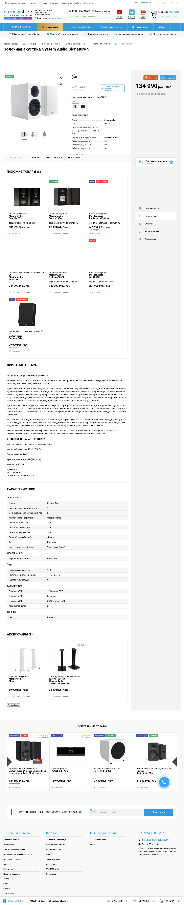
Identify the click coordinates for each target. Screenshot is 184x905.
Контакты (88, 3)
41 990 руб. (156, 782)
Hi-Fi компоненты (115, 27)
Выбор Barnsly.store (97, 840)
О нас (33, 3)
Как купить (8, 869)
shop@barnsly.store (157, 839)
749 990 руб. (67, 287)
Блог (5, 884)
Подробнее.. (13, 705)
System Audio (109, 120)
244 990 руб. (27, 287)
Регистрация (145, 3)
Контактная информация (14, 849)
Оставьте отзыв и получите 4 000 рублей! (110, 88)
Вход (135, 3)
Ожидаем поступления (59, 233)
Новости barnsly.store (71, 3)
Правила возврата (11, 874)
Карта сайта (8, 893)
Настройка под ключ (96, 34)
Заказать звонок (102, 11)
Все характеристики (81, 154)
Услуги (6, 879)
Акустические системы (86, 27)
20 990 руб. (67, 691)
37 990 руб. (113, 782)
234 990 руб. (107, 287)
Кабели (136, 27)
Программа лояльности (16, 3)
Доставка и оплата (11, 840)
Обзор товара (148, 216)
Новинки (92, 845)
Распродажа (157, 27)
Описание (146, 223)
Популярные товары (92, 726)
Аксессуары (147, 239)
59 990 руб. (27, 691)
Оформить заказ (169, 16)
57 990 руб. (67, 228)
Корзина (170, 901)
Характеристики (149, 231)
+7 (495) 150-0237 (79, 10)
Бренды (54, 3)
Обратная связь (13, 901)
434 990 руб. (27, 228)
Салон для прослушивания (128, 34)
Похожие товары (149, 208)
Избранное (144, 901)
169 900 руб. (70, 782)
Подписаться (159, 812)
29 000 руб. (27, 346)
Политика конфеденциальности (17, 854)
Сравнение (118, 901)
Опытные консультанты (162, 34)
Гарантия (7, 864)
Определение (55, 18)
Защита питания (53, 859)
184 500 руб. (28, 782)
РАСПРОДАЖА (52, 869)
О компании (8, 845)
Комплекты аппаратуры (53, 27)
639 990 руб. (107, 228)
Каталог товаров (20, 27)
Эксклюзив (51, 874)
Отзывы (43, 3)
